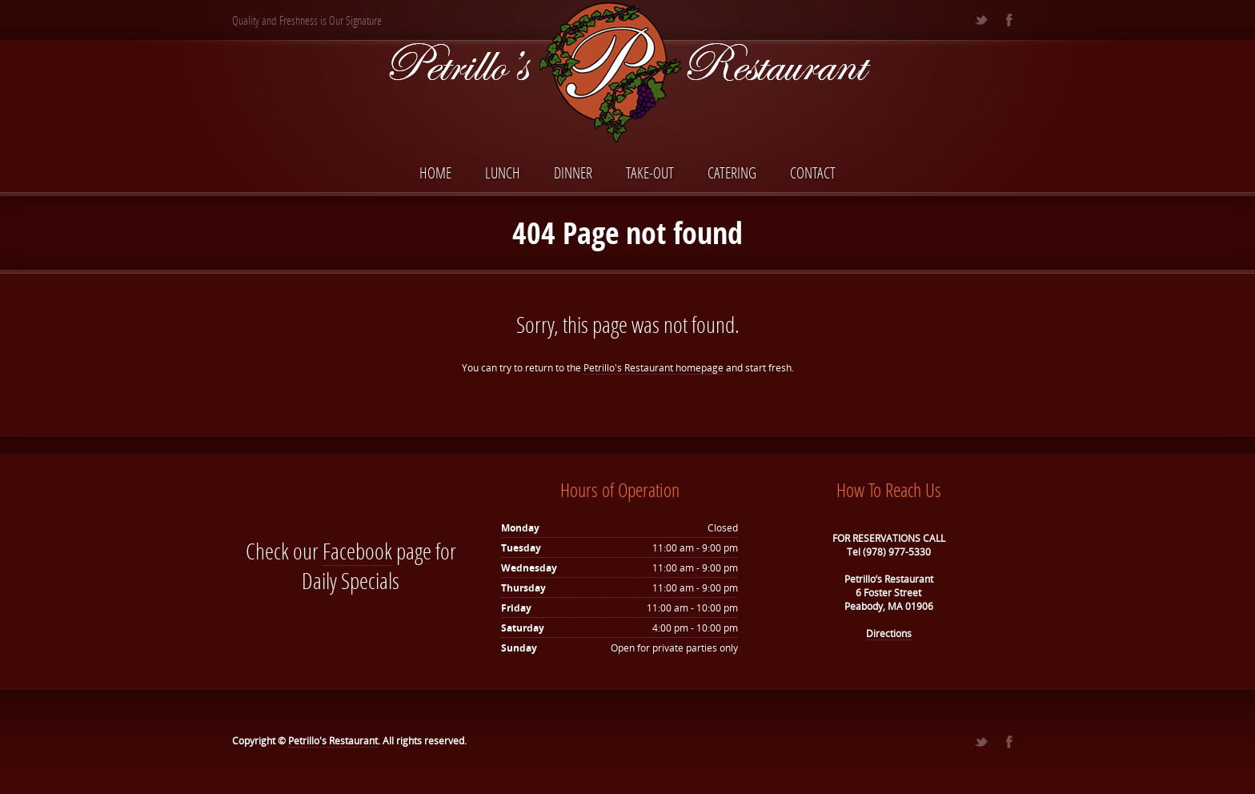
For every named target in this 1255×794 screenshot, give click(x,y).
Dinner (573, 172)
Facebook (357, 551)
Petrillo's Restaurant (333, 741)
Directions (889, 633)
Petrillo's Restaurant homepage (653, 368)
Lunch (502, 172)
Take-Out (650, 172)
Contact (813, 172)
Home (435, 172)
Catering (732, 172)
